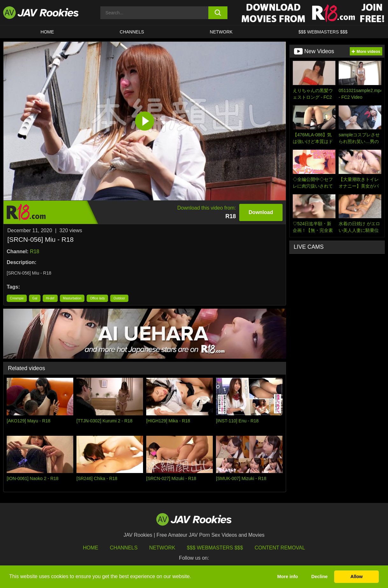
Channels (132, 31)
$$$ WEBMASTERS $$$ (323, 31)
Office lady (97, 298)
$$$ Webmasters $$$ (215, 547)
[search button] (217, 12)
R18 (34, 251)
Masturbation (72, 298)
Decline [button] (319, 576)
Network (221, 31)
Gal (34, 298)
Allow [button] (356, 576)
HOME (47, 31)
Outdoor (119, 298)
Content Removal (280, 547)
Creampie (17, 298)
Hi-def (50, 298)
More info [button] (287, 576)
